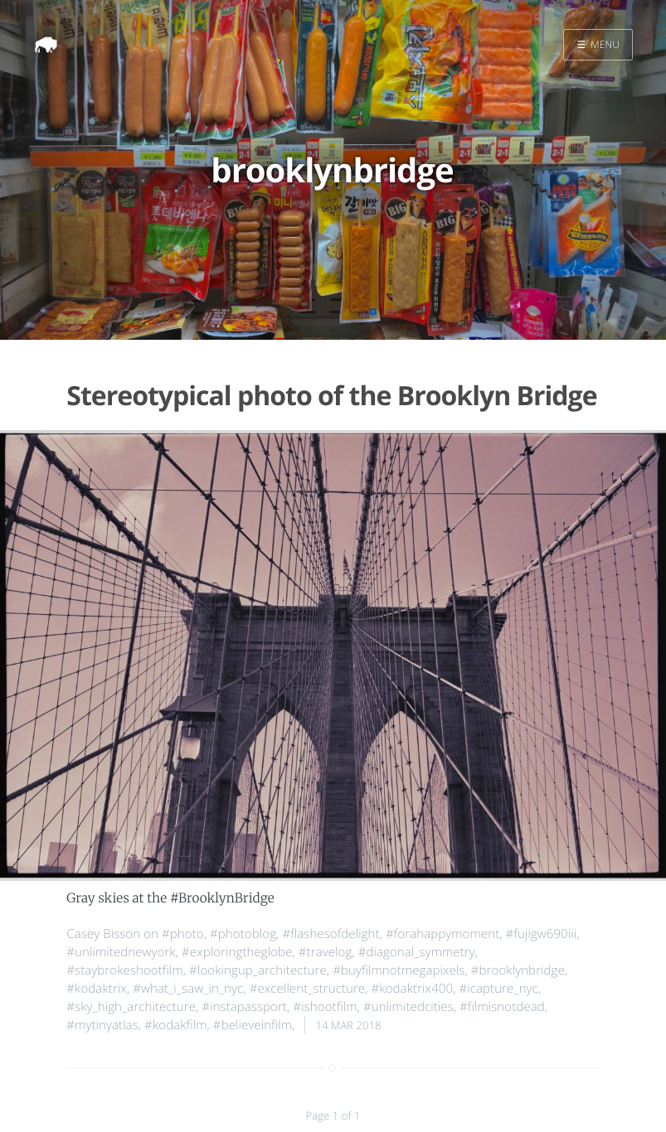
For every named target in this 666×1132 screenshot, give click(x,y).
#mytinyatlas (102, 1025)
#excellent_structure (308, 988)
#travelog (325, 952)
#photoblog (243, 934)
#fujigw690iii (541, 934)
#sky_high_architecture (131, 1007)
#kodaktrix (96, 988)
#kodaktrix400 (413, 988)
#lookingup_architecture (258, 970)
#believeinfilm (252, 1025)
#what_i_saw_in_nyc (188, 988)
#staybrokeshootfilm (124, 970)
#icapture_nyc (498, 988)
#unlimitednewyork (120, 952)
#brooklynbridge (518, 970)
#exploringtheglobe (237, 952)
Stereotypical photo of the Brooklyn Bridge (331, 396)
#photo (183, 934)
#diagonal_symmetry (416, 952)
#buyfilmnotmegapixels (398, 970)
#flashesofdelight (330, 934)
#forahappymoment (442, 934)
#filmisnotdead (502, 1007)
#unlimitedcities (408, 1007)
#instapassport (244, 1007)
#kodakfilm (175, 1025)
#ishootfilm (325, 1007)
